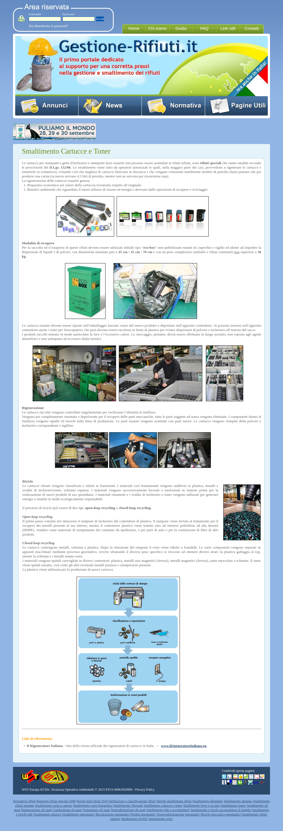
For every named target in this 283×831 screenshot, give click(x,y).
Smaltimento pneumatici (78, 814)
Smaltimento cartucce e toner (162, 806)
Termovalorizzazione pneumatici (178, 814)
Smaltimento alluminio (207, 801)
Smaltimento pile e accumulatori (167, 810)
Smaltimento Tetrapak (128, 806)
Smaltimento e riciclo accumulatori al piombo (220, 810)
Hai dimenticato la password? (48, 26)
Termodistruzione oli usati (128, 810)
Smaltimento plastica (47, 814)
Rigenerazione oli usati (36, 810)
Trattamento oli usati (96, 810)
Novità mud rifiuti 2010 (92, 801)
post (258, 782)
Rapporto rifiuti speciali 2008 (56, 801)
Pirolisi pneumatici (143, 814)
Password (68, 14)
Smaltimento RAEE (134, 819)
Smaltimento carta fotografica (92, 806)
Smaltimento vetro (160, 819)
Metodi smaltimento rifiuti (174, 801)
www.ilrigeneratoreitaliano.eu (183, 746)
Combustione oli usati (67, 810)
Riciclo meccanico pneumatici (221, 814)
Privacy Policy (144, 789)
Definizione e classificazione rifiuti (132, 801)
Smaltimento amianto (238, 801)
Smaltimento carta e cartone (53, 806)
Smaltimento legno (233, 806)
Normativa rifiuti (24, 801)
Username (35, 14)
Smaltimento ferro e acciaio (201, 806)
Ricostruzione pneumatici (113, 814)
